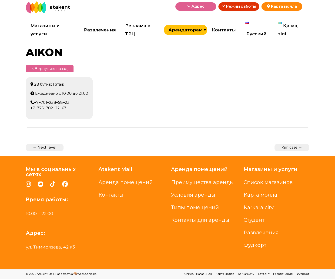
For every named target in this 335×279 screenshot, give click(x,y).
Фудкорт (255, 245)
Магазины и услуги (45, 30)
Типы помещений (195, 207)
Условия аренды (193, 195)
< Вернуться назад (50, 69)
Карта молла (282, 6)
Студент (254, 220)
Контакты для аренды (200, 220)
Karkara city (259, 207)
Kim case (291, 147)
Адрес (195, 6)
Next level (45, 147)
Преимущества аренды (202, 182)
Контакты (224, 30)
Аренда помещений (125, 182)
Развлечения (100, 30)
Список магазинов (268, 182)
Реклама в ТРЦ (137, 30)
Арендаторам (185, 30)
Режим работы (239, 6)
